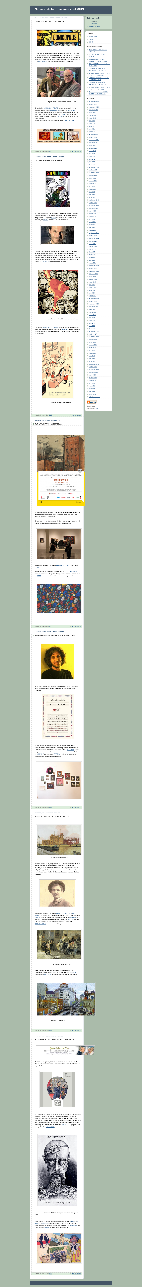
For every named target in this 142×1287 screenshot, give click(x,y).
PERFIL (73, 1221)
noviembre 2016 (94, 304)
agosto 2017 (92, 328)
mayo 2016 (92, 287)
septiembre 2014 (94, 233)
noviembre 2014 (94, 238)
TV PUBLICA (50, 1127)
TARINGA (57, 754)
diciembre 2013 (93, 208)
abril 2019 (92, 383)
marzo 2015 (92, 249)
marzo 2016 (92, 282)
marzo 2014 (92, 216)
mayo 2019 (92, 386)
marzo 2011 (92, 118)
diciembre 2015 (93, 274)
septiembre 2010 (94, 101)
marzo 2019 (92, 380)
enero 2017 (92, 309)
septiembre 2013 (94, 200)
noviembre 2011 (94, 140)
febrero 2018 (93, 345)
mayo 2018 (92, 353)
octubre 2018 (93, 367)
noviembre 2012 (94, 173)
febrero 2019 (93, 378)
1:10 (50, 626)
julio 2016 (92, 293)
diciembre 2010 (93, 110)
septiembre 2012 (94, 167)
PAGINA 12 (47, 108)
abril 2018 (92, 350)
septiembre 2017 (94, 331)
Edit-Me (91, 39)
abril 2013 (92, 186)
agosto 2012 (92, 164)
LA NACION (64, 329)
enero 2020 (92, 394)
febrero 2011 (93, 115)
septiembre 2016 (94, 298)
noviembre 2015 (94, 271)
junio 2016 (92, 290)
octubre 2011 (93, 137)
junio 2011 (92, 126)
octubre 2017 (93, 334)
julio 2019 (92, 391)
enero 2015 (92, 244)
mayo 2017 (92, 320)
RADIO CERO (54, 110)
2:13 (50, 415)
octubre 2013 (93, 203)
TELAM (37, 567)
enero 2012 (92, 145)
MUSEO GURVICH (71, 572)
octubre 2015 (93, 268)
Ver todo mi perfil (94, 26)
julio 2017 (92, 326)
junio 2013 (92, 192)
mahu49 (94, 24)
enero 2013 (92, 178)
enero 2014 (92, 211)
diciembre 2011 (93, 142)
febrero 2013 (93, 181)
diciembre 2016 (93, 306)
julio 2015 (92, 260)
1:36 (50, 1030)
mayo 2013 (92, 189)
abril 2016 (92, 285)
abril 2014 (92, 219)
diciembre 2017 (93, 339)
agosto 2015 (92, 263)
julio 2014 (92, 227)
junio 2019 (92, 388)
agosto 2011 (92, 131)
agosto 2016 (92, 296)
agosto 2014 (92, 230)
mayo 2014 (92, 222)
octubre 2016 (93, 301)
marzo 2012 (92, 151)
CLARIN (67, 565)
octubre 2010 (93, 104)
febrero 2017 (93, 312)
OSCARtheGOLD (40, 924)
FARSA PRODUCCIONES (50, 327)
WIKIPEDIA (40, 754)
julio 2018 (92, 358)
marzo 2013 (92, 183)
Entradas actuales (94, 397)
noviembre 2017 (94, 337)
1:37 (50, 807)
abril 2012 (92, 153)
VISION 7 (63, 114)
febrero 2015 (93, 246)
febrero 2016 (93, 279)
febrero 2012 (93, 148)
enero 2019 (92, 375)
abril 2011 (92, 121)
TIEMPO (55, 108)
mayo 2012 (92, 156)
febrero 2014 (93, 213)
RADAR (45, 220)
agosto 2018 (92, 361)
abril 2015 (92, 252)
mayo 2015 (92, 255)
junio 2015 (92, 257)
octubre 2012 (93, 170)
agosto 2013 (92, 197)
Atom (97, 408)
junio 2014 (92, 224)
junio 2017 (92, 323)
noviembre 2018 (94, 369)
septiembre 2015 (94, 266)
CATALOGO (73, 1225)
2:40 (50, 151)
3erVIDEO (70, 920)
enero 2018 (92, 342)
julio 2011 (92, 129)
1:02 (50, 1274)
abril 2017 (92, 317)
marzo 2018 (92, 348)
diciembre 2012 (93, 175)
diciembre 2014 (93, 241)
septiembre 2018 (94, 364)
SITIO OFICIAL (43, 61)
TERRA (53, 218)
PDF (74, 972)
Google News (93, 36)
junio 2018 (92, 356)
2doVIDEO (72, 917)
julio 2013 (92, 194)
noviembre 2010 (94, 107)
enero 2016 (92, 276)
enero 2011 (92, 112)
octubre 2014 (93, 235)
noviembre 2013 (94, 205)
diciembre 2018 (93, 372)
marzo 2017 (92, 315)
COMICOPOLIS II (68, 120)
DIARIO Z (65, 1125)
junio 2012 (92, 159)
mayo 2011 (92, 123)
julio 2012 (92, 162)
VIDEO (60, 116)
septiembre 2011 (94, 134)
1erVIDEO (38, 917)
